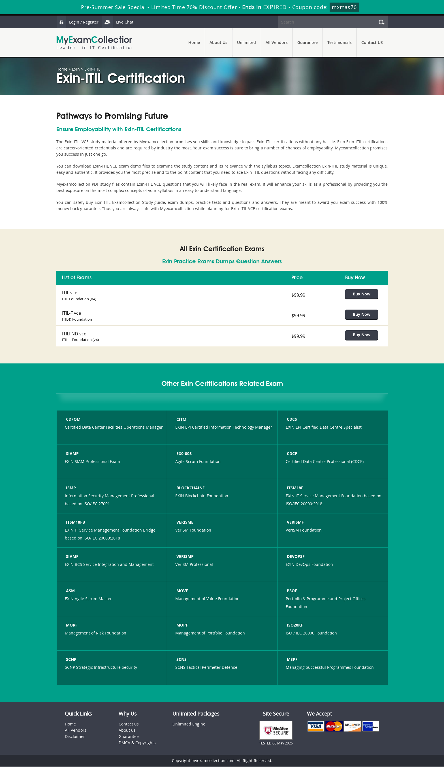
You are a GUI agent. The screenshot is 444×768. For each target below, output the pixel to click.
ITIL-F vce (71, 313)
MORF (71, 626)
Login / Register (77, 22)
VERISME (184, 523)
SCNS (181, 661)
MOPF (181, 626)
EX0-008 (183, 455)
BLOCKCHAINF (190, 489)
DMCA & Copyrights (137, 744)
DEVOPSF (295, 558)
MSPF (292, 661)
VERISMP (184, 558)
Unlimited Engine (188, 725)
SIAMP (72, 455)
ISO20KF (294, 626)
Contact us (129, 725)
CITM (180, 421)
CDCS (291, 421)
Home (194, 42)
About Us (218, 42)
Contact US (372, 42)
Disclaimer (75, 738)
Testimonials (339, 42)
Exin (76, 69)
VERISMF (295, 523)
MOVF (181, 592)
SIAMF (71, 558)
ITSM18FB (75, 523)
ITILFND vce (74, 334)
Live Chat (118, 22)
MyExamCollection (95, 42)
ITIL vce (69, 292)
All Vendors (277, 42)
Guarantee (307, 42)
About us (127, 731)
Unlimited (246, 42)
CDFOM (72, 421)
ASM (70, 592)
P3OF (291, 592)
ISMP (70, 489)
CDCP (291, 455)
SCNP (70, 661)
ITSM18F (294, 489)
